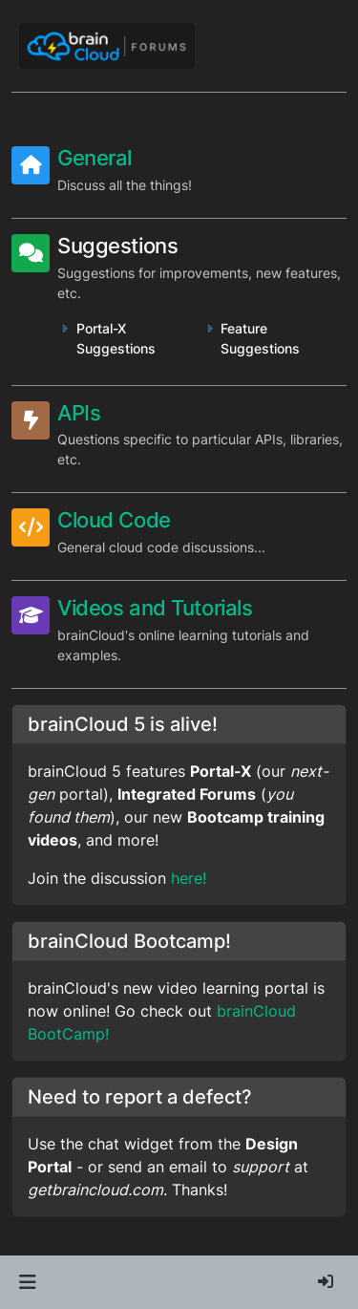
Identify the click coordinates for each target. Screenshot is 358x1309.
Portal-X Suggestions (116, 338)
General (94, 157)
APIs (78, 412)
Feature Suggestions (260, 338)
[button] (27, 1282)
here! (188, 878)
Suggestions (117, 245)
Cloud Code (114, 519)
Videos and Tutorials (154, 607)
